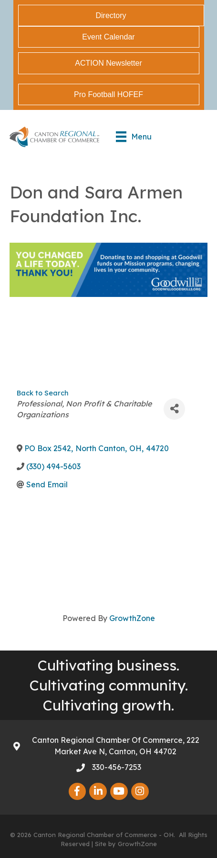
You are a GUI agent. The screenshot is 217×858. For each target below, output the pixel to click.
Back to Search (42, 393)
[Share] (174, 409)
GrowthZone (132, 618)
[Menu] (134, 137)
